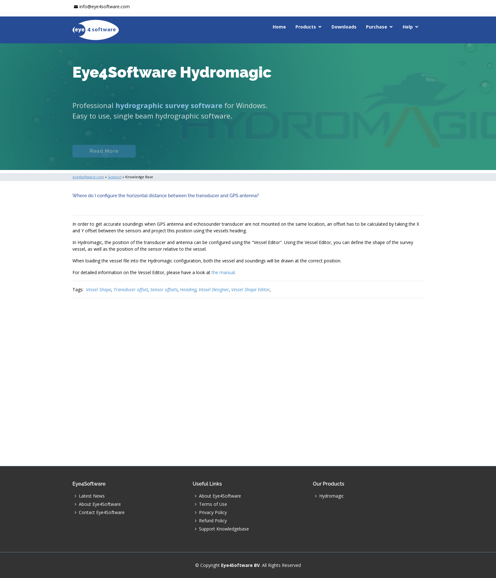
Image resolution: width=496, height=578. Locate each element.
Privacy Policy (213, 512)
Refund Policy (213, 520)
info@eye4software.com (104, 6)
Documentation (172, 156)
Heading (188, 289)
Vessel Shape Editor (250, 289)
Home (279, 27)
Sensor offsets (164, 289)
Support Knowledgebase (224, 529)
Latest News (92, 496)
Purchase (376, 27)
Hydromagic (331, 496)
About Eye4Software (100, 504)
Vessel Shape (98, 289)
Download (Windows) (271, 156)
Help (408, 27)
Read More (104, 156)
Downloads (344, 27)
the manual (223, 272)
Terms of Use (213, 504)
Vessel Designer (214, 289)
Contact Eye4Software (102, 512)
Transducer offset (131, 289)
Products (305, 27)
